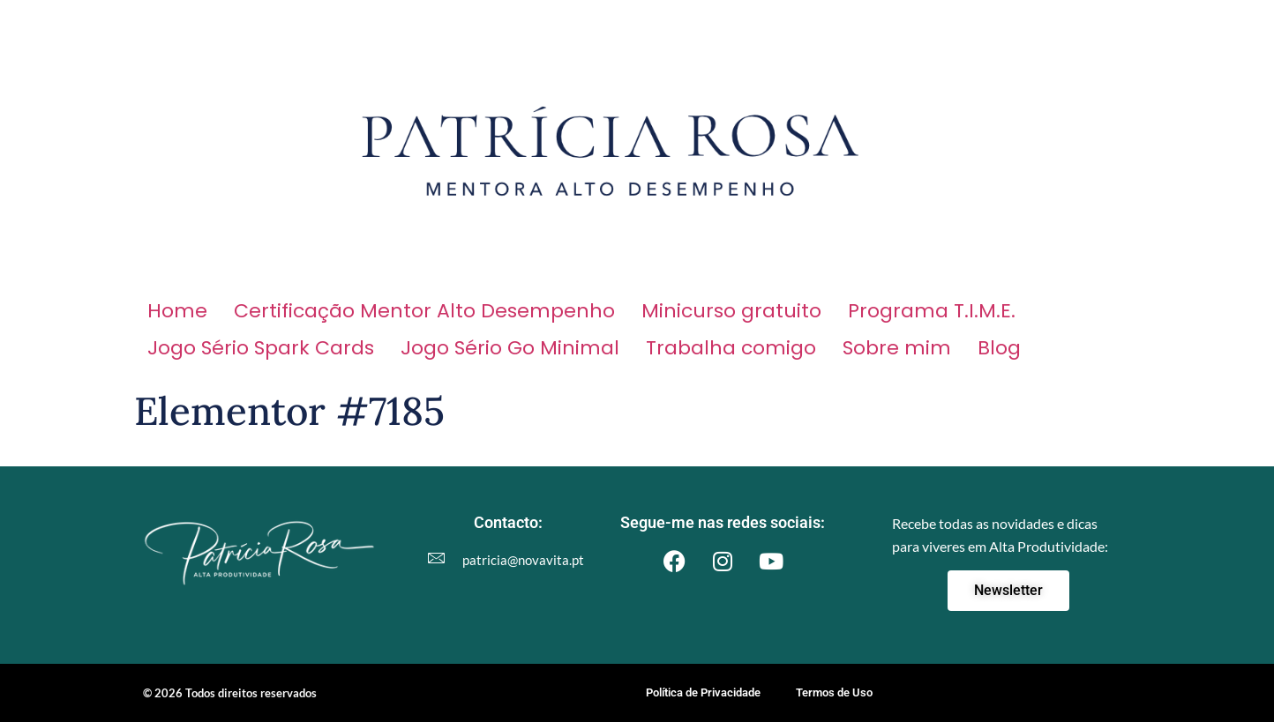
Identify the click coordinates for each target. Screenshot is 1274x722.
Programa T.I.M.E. (931, 310)
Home (177, 310)
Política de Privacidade (703, 692)
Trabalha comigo (731, 347)
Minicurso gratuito (731, 310)
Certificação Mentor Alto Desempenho (424, 310)
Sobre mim (897, 347)
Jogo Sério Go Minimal (510, 347)
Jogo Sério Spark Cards (260, 347)
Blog (999, 347)
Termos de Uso (834, 692)
